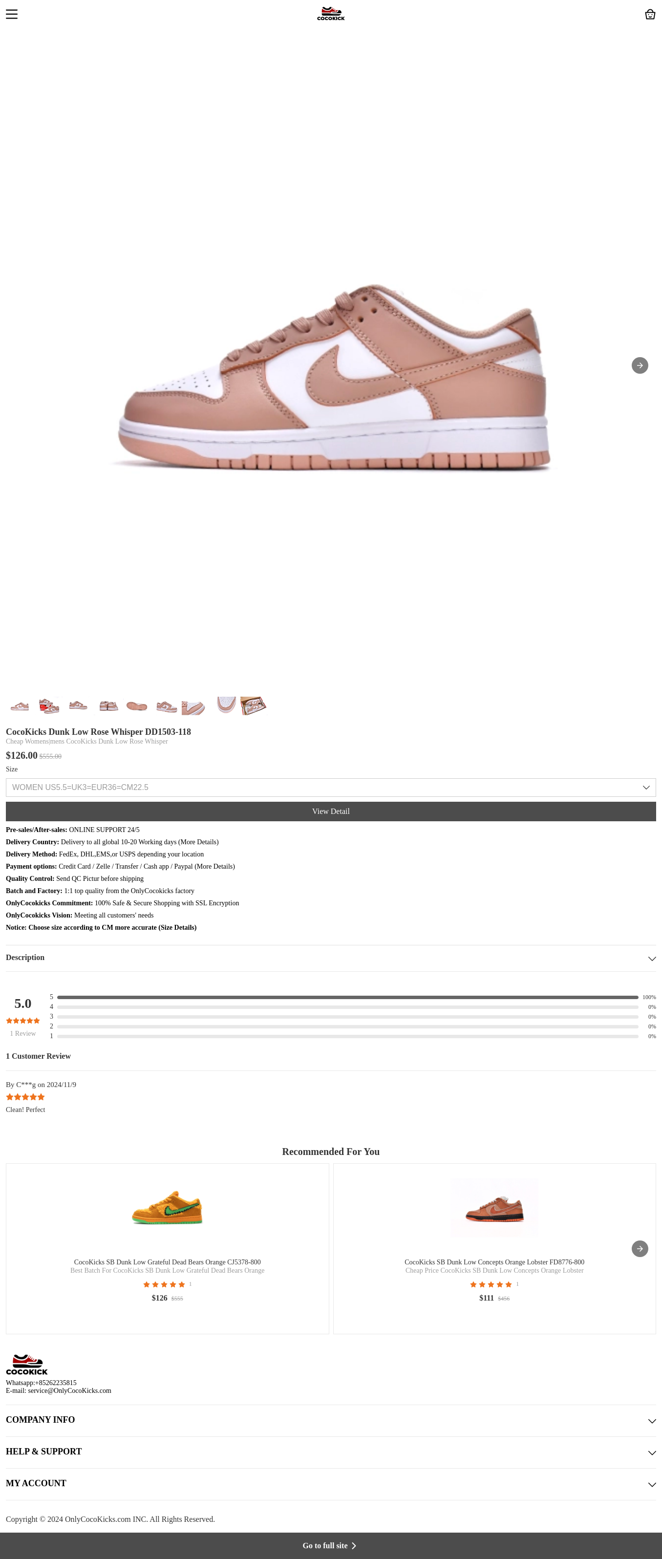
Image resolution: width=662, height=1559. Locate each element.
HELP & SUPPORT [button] (331, 1452)
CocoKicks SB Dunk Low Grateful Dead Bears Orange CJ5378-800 (167, 1262)
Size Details (177, 927)
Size (12, 769)
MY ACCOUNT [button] (331, 1484)
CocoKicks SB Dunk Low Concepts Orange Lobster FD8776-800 (494, 1262)
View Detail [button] (331, 811)
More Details (198, 842)
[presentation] (640, 1248)
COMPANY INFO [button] (331, 1421)
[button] (12, 15)
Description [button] (331, 958)
